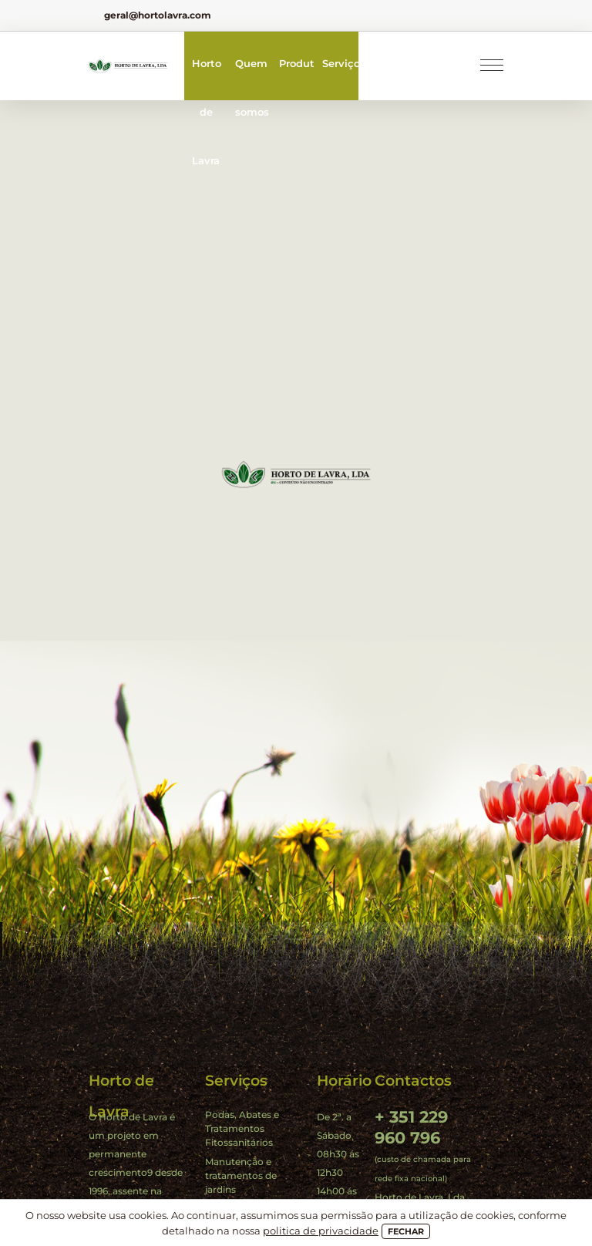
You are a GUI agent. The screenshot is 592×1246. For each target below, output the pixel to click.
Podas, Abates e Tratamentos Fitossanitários (242, 1128)
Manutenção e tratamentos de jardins (241, 1175)
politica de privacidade (320, 1230)
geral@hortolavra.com (157, 15)
